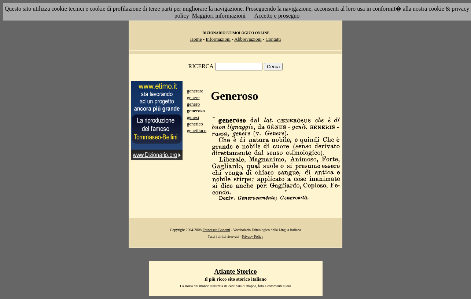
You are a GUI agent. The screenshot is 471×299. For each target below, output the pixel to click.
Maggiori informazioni (219, 15)
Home (196, 39)
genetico (195, 124)
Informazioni (218, 39)
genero (193, 104)
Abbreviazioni (247, 39)
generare (195, 91)
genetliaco (196, 130)
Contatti (273, 39)
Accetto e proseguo (277, 15)
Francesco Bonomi (216, 230)
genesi (193, 117)
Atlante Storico (235, 271)
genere (193, 97)
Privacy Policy (253, 236)
